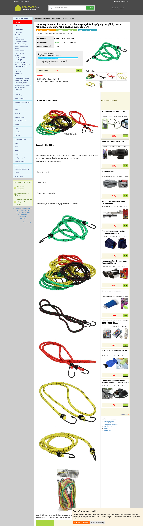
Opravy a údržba (20, 62)
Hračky (17, 124)
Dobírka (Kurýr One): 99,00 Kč (48, 79)
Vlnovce (17, 92)
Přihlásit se (125, 1)
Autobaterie (18, 32)
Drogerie (17, 113)
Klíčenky (17, 135)
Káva (16, 128)
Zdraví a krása (19, 176)
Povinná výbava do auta (22, 78)
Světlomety (18, 73)
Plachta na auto (108, 171)
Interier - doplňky (20, 51)
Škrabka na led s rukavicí (111, 291)
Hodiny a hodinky (20, 117)
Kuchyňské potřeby (20, 139)
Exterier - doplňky (55, 18)
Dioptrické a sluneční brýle (22, 102)
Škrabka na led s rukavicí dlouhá (114, 351)
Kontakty (106, 428)
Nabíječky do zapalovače (22, 64)
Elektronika (18, 106)
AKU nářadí (18, 26)
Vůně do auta (19, 89)
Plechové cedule (20, 76)
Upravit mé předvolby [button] (97, 523)
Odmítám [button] (86, 523)
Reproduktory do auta (21, 82)
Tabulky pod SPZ (20, 87)
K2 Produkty (18, 55)
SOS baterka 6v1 (22, 214)
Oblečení (17, 150)
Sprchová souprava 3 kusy (23, 212)
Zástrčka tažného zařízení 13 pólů (114, 141)
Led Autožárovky (20, 57)
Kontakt (26, 1)
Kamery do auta (19, 53)
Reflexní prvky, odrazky (21, 80)
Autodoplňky (46, 18)
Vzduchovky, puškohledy (22, 169)
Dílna (16, 109)
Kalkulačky (23, 219)
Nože (16, 143)
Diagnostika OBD (20, 39)
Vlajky (16, 165)
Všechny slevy (124, 414)
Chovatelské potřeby (21, 121)
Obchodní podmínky (109, 421)
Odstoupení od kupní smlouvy (111, 424)
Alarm (16, 37)
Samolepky (18, 71)
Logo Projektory (19, 60)
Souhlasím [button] (77, 523)
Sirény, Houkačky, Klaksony (23, 85)
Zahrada (17, 172)
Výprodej (17, 22)
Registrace (117, 1)
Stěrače (17, 69)
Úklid (16, 147)
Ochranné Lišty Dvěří (21, 66)
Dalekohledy (18, 95)
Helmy (17, 48)
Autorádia (18, 35)
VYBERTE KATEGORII (21, 18)
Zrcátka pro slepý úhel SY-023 (113, 111)
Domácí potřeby (19, 98)
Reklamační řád (108, 423)
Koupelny (17, 132)
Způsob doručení (108, 426)
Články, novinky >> (27, 222)
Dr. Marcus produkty (21, 41)
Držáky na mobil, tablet (21, 46)
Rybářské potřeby (20, 161)
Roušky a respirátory (21, 158)
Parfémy (17, 154)
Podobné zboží (108, 430)
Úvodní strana (18, 1)
